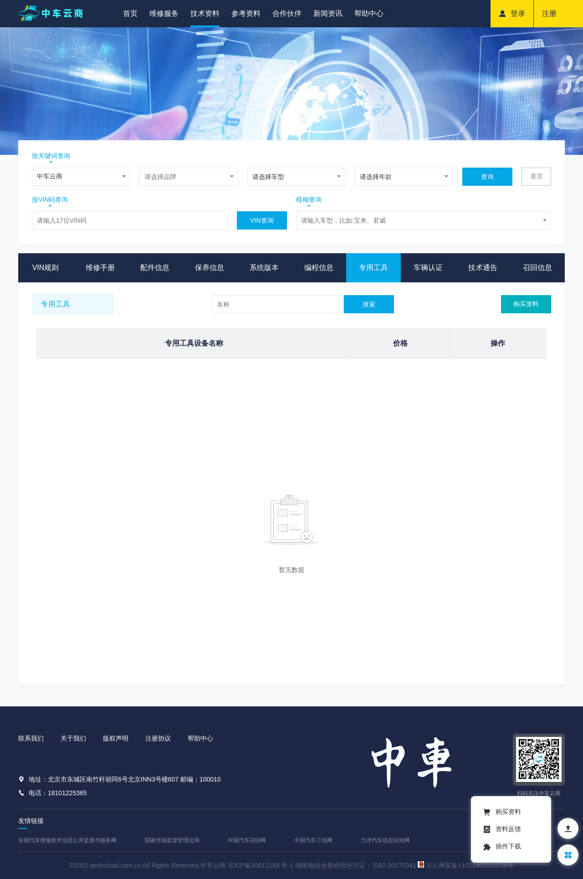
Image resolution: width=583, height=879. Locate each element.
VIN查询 (261, 220)
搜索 (369, 304)
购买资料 (526, 303)
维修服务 (164, 13)
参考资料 (246, 13)
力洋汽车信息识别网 (385, 840)
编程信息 (318, 267)
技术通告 (482, 267)
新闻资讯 (328, 13)
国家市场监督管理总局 (172, 840)
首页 (130, 13)
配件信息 (154, 267)
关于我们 (73, 738)
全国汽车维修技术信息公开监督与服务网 (67, 840)
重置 (536, 176)
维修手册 (100, 267)
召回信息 (537, 267)
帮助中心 (369, 13)
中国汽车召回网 (247, 840)
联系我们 (31, 738)
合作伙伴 (287, 13)
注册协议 (158, 738)
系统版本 (264, 267)
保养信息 (209, 267)
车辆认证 (428, 267)
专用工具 (373, 267)
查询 (487, 176)
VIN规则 (45, 267)
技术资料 (205, 13)
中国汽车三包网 (313, 840)
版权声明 (115, 738)
